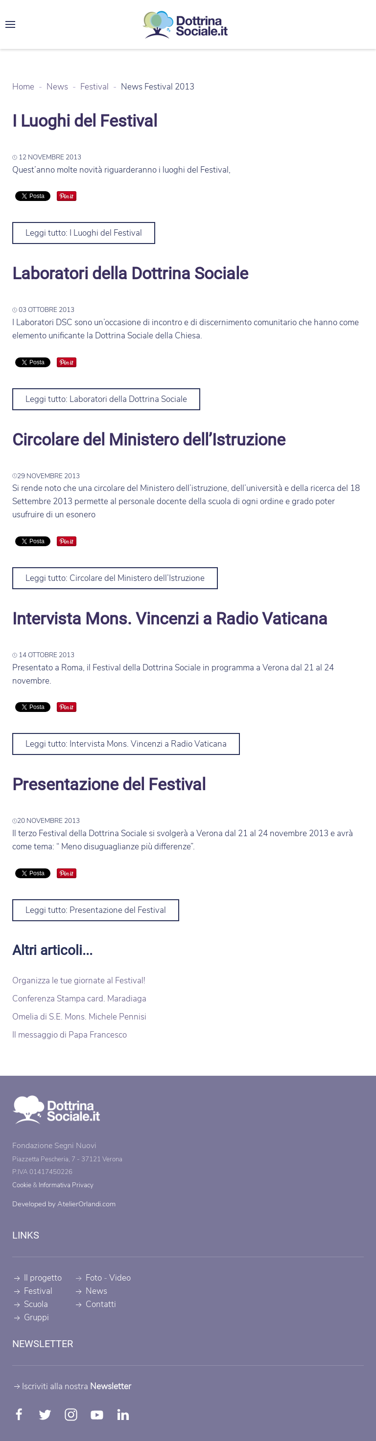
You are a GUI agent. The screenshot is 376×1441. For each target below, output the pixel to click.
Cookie (21, 1185)
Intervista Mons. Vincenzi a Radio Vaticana (170, 618)
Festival (32, 1291)
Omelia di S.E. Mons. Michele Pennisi (79, 1016)
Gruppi (30, 1317)
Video (120, 1278)
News (90, 1291)
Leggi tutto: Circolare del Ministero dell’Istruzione (115, 578)
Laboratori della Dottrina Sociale (130, 273)
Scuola (30, 1304)
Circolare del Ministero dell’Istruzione (148, 439)
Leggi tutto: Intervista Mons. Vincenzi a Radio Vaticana (126, 744)
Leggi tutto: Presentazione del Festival (95, 910)
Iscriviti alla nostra (71, 1386)
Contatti (95, 1304)
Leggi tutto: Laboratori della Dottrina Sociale (106, 399)
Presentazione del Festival (109, 784)
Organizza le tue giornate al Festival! (78, 980)
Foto (94, 1278)
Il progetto (37, 1278)
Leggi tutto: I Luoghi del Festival (83, 233)
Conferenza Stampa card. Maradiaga (79, 998)
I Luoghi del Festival (84, 121)
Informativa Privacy (66, 1185)
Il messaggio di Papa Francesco (69, 1035)
